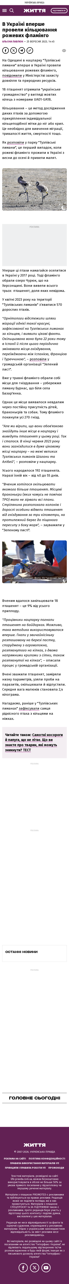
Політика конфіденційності (47, 1158)
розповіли (15, 142)
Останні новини (21, 952)
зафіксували (29, 708)
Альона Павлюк (13, 41)
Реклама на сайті (15, 1158)
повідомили (12, 75)
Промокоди (56, 1167)
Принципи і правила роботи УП (25, 1167)
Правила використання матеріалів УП (34, 1163)
